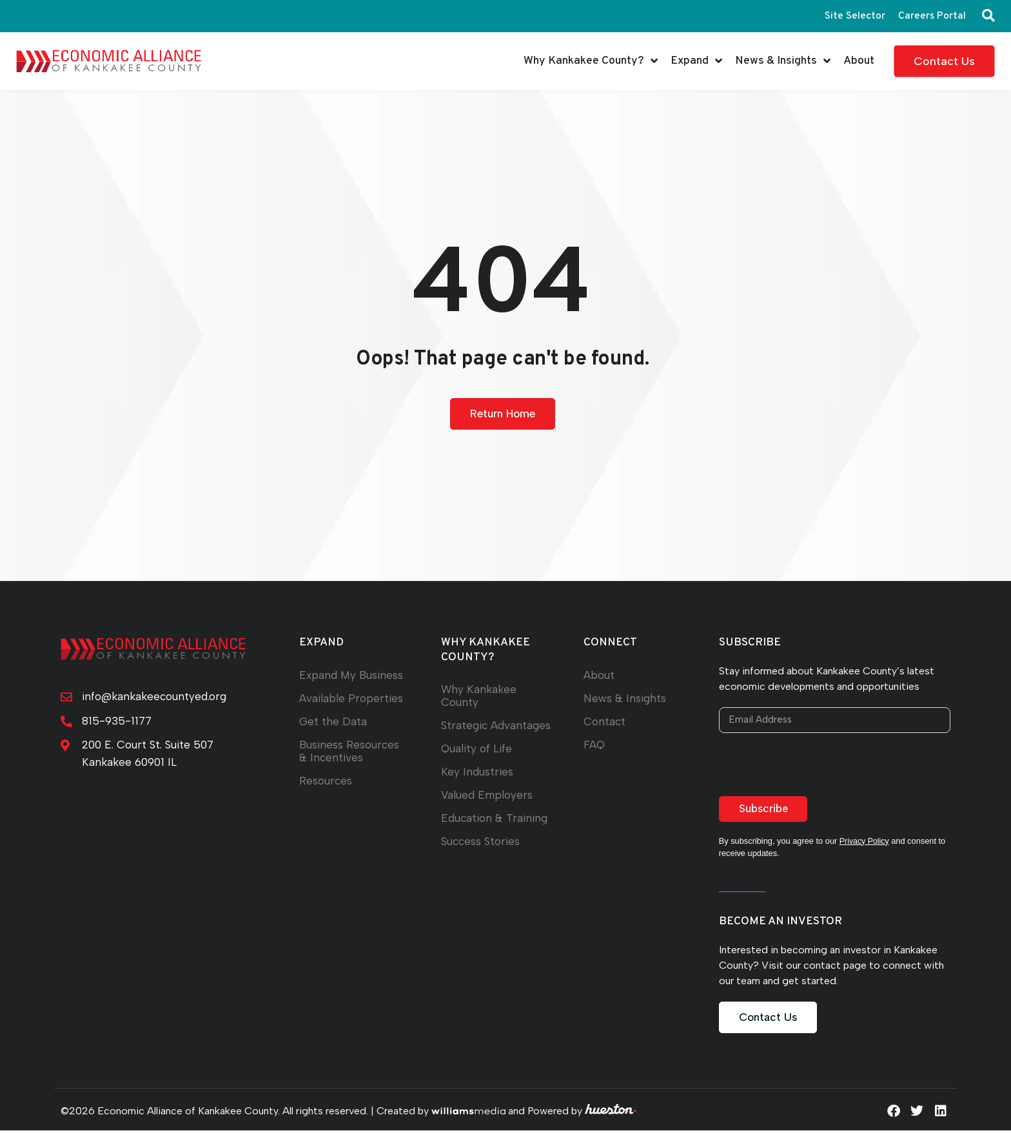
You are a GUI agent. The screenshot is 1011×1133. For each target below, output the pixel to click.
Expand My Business (352, 675)
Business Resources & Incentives (350, 751)
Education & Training (495, 831)
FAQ (594, 745)
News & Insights (782, 61)
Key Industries (477, 785)
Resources (326, 781)
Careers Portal (932, 16)
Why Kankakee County (479, 696)
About (858, 60)
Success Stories (482, 854)
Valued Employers (488, 808)
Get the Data (333, 721)
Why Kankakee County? (591, 61)
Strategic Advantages (471, 732)
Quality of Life (477, 761)
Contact (605, 721)
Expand (696, 61)
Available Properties (351, 698)
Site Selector (854, 16)
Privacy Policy (865, 843)
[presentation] (817, 766)
